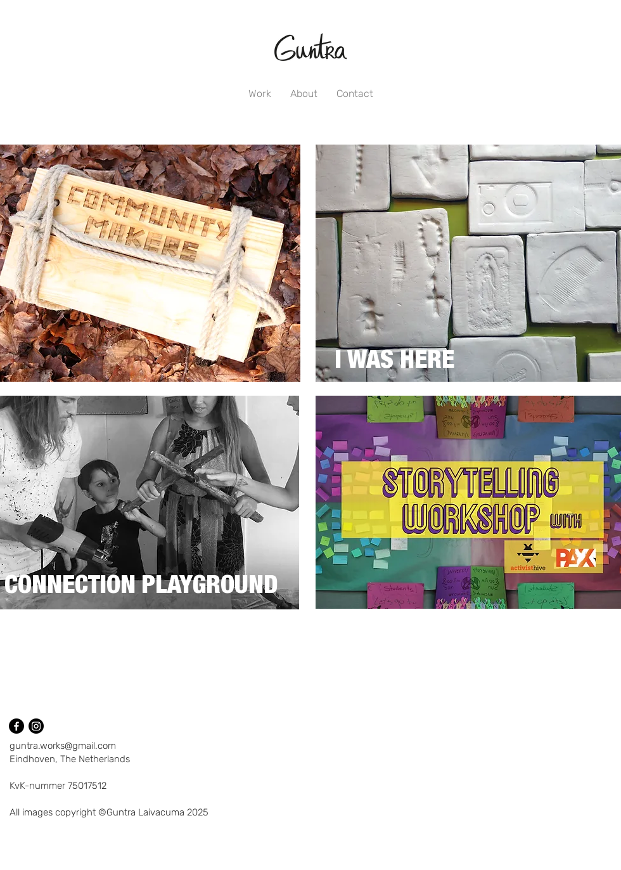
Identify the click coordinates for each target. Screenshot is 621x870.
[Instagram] (36, 726)
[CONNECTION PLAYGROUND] (141, 586)
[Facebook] (16, 726)
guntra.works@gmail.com (63, 745)
